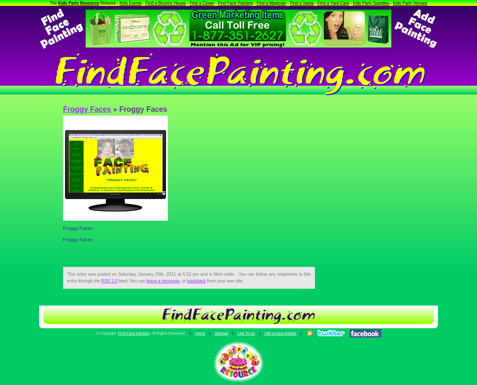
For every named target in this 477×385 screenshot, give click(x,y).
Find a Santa (302, 3)
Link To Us (246, 333)
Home (200, 333)
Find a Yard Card (333, 3)
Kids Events (131, 3)
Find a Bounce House (165, 3)
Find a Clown (201, 3)
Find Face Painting (235, 3)
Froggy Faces (87, 109)
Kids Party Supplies (371, 3)
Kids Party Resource (79, 3)
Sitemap (221, 333)
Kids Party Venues (410, 3)
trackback (196, 281)
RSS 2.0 (109, 281)
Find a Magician (271, 3)
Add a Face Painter (280, 333)
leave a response (163, 281)
